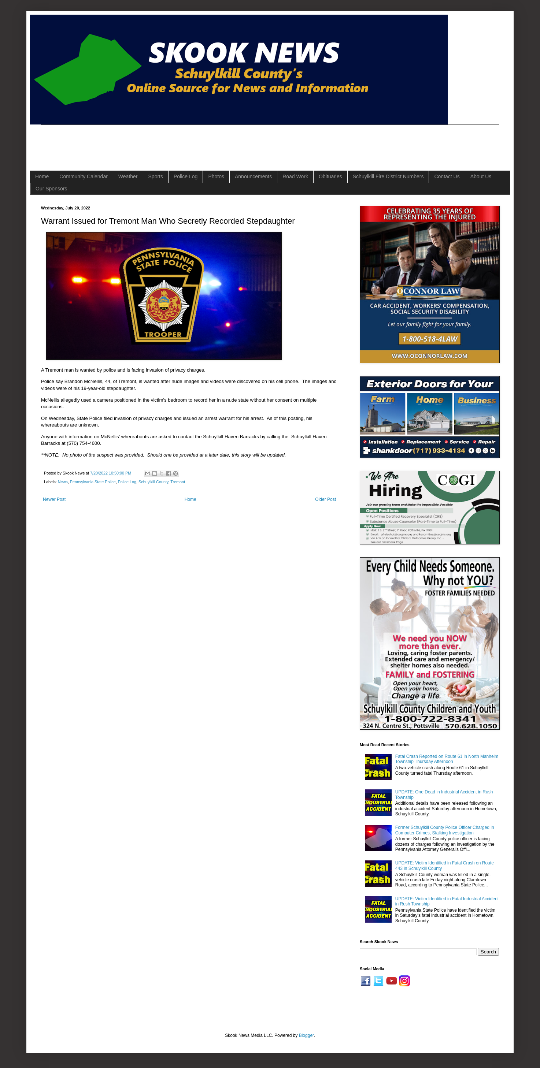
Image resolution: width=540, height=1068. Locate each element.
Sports (155, 176)
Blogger (306, 1035)
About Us (481, 176)
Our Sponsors (51, 188)
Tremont (177, 482)
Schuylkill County (153, 482)
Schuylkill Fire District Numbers (388, 176)
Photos (216, 176)
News (63, 482)
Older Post (325, 499)
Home (42, 176)
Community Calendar (83, 176)
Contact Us (446, 176)
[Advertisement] (174, 141)
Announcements (253, 176)
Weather (128, 176)
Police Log (185, 176)
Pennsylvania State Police (93, 482)
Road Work (295, 176)
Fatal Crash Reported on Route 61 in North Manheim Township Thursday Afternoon (446, 759)
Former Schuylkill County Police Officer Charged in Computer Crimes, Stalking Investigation (444, 830)
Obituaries (330, 176)
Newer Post (54, 499)
